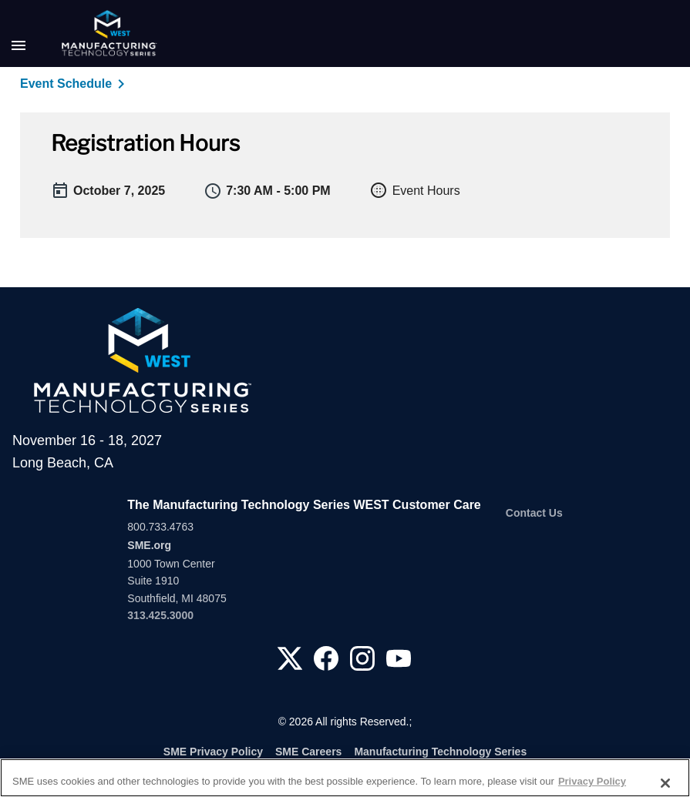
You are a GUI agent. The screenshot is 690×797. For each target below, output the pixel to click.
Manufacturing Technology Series (440, 751)
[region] (345, 777)
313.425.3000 (160, 615)
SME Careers (308, 751)
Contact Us (534, 513)
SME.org (149, 545)
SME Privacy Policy (213, 751)
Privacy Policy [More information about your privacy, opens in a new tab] (592, 781)
